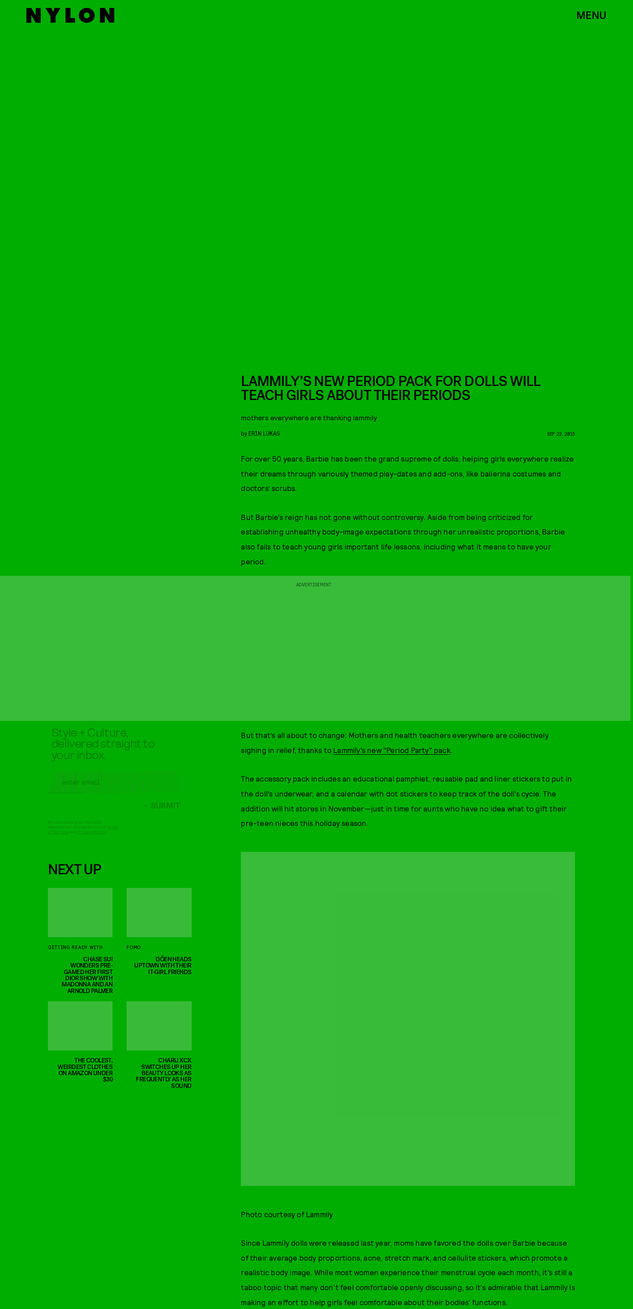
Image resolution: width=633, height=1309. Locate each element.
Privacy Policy (92, 838)
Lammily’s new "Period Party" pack (392, 749)
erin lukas (264, 433)
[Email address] (114, 788)
